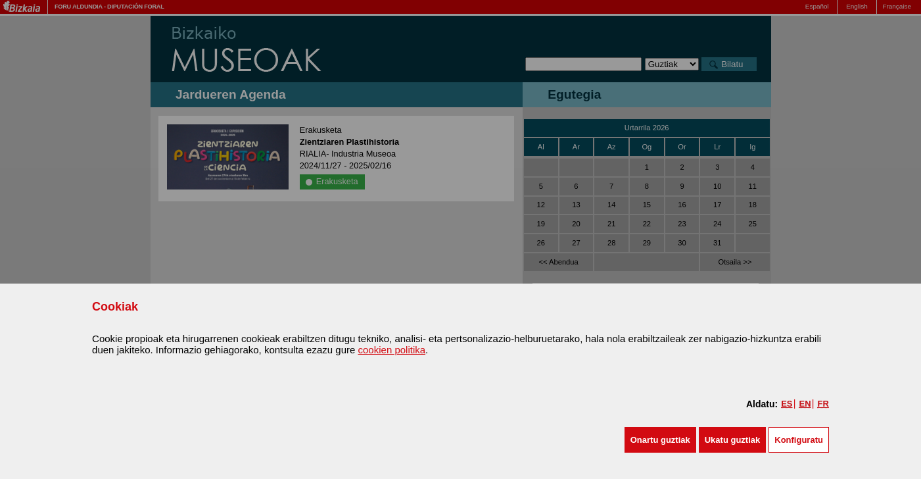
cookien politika (392, 349)
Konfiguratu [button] (798, 440)
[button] (660, 440)
